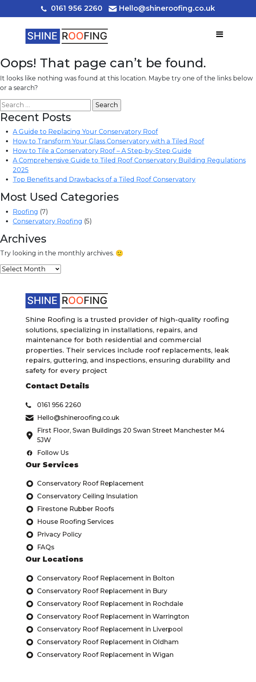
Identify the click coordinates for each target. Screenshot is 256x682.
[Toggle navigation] (220, 36)
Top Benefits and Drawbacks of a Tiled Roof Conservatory (104, 179)
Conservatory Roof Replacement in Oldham (102, 642)
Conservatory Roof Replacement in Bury (96, 591)
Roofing (25, 212)
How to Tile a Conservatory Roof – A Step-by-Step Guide (102, 151)
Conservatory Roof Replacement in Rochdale (104, 604)
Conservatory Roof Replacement (84, 483)
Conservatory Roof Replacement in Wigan (99, 655)
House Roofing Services (69, 522)
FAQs (40, 547)
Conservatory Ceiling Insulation (81, 496)
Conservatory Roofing (47, 221)
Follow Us (47, 453)
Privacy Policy (53, 534)
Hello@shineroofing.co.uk (162, 8)
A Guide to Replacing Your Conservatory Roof (85, 131)
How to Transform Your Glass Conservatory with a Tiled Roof (108, 141)
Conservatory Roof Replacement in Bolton (99, 578)
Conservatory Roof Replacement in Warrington (107, 616)
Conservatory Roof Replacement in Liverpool (104, 629)
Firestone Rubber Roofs (69, 509)
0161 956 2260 (71, 8)
